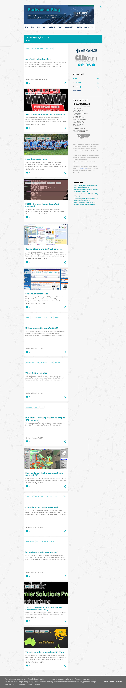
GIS (44, 27)
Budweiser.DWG (83, 168)
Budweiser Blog (44, 9)
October (78, 83)
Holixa (79, 27)
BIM (38, 27)
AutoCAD (52, 27)
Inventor (70, 27)
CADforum (89, 27)
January (78, 87)
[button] (65, 83)
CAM (33, 27)
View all (28, 40)
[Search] (101, 7)
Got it (119, 682)
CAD (27, 27)
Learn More (108, 682)
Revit (60, 27)
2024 (75, 78)
